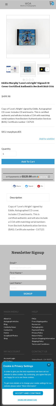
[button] (6, 4)
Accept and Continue (28, 393)
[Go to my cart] (51, 4)
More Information (27, 400)
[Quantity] (8, 153)
